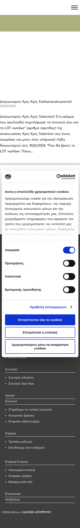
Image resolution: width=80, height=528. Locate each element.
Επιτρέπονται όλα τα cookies (40, 320)
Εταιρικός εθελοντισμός (24, 421)
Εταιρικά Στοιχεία (16, 462)
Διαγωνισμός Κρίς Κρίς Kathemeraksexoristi (36, 101)
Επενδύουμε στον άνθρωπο (27, 447)
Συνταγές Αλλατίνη (21, 377)
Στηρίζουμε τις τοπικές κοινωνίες (30, 409)
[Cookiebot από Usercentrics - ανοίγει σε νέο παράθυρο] (57, 177)
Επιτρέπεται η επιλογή (40, 332)
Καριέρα (10, 433)
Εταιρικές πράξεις (20, 476)
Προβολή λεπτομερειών (48, 307)
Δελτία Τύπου (17, 357)
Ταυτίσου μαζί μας (20, 442)
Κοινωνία (11, 401)
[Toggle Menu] (74, 7)
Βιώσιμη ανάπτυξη (20, 482)
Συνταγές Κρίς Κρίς (21, 383)
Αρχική (9, 395)
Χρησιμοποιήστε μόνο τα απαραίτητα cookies (40, 346)
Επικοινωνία (12, 494)
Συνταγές (11, 369)
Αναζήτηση (12, 499)
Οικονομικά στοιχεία (22, 470)
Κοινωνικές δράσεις (21, 415)
